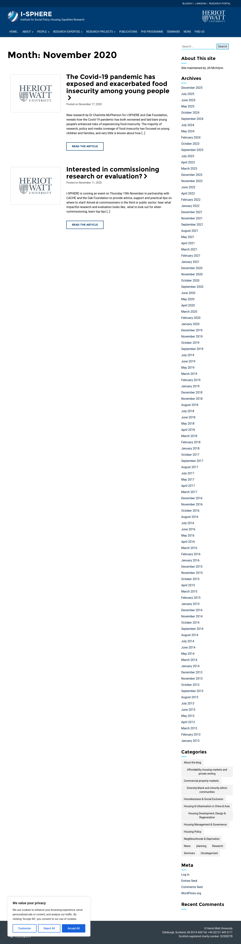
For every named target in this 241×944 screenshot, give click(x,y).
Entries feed (189, 881)
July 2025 (187, 94)
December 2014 (192, 610)
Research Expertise (68, 31)
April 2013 (188, 722)
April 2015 (188, 585)
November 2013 (192, 678)
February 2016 (191, 554)
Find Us (199, 31)
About (27, 31)
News (187, 31)
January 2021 (190, 262)
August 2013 (189, 697)
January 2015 (190, 604)
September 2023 (192, 150)
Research (217, 846)
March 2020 (189, 311)
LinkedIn (200, 3)
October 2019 (190, 343)
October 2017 (190, 454)
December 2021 (192, 212)
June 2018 (188, 417)
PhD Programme (152, 31)
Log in (185, 874)
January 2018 (190, 448)
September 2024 (192, 119)
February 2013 (191, 734)
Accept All (74, 928)
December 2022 (192, 175)
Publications (128, 31)
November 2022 (192, 181)
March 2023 (189, 168)
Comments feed (192, 887)
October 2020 (190, 280)
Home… (14, 31)
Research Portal (220, 3)
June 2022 (188, 187)
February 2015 (191, 597)
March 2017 (189, 492)
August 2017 (189, 467)
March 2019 (189, 374)
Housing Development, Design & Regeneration (207, 815)
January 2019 (190, 386)
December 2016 (192, 498)
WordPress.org (191, 893)
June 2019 (188, 361)
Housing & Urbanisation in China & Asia (207, 806)
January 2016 (190, 560)
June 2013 (188, 709)
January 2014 (190, 666)
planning (201, 846)
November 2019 (192, 336)
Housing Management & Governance (205, 824)
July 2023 (187, 156)
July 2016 (187, 523)
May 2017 (187, 479)
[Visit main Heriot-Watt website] (213, 16)
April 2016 (188, 542)
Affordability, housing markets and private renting (207, 771)
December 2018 (192, 392)
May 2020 (187, 299)
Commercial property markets (201, 780)
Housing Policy (192, 831)
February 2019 (191, 380)
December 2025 (192, 88)
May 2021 (187, 237)
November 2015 (192, 573)
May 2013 (187, 716)
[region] (49, 916)
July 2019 (187, 355)
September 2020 (192, 287)
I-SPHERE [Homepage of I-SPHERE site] (36, 14)
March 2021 (189, 249)
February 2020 (191, 318)
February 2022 (191, 199)
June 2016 (188, 529)
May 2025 (187, 106)
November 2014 (192, 616)
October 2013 (190, 685)
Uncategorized (209, 853)
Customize (24, 928)
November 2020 (192, 274)
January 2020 (190, 324)
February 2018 (191, 442)
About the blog (192, 762)
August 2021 (189, 231)
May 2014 (187, 653)
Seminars (173, 31)
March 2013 (189, 728)
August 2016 (189, 517)
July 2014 (187, 641)
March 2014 (189, 660)
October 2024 (190, 112)
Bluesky (187, 3)
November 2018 (192, 398)
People (43, 31)
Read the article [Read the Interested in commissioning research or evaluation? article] (85, 224)
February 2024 (191, 137)
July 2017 (187, 473)
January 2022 (190, 206)
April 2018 (188, 430)
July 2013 (187, 703)
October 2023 (190, 143)
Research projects (100, 31)
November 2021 (192, 218)
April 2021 (188, 243)
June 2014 (188, 647)
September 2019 (192, 349)
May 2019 (187, 367)
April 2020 (188, 305)
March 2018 (189, 436)
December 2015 (192, 566)
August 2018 (189, 405)
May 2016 (187, 535)
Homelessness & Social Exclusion (203, 799)
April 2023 (188, 162)
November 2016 (192, 504)
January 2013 (190, 741)
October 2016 (190, 510)
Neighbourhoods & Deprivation (202, 838)
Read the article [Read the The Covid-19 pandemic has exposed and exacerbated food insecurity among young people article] (85, 146)
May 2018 (187, 423)
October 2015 (190, 579)
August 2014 (189, 635)
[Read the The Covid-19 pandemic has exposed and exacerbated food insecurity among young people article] (35, 93)
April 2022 (188, 193)
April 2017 (188, 486)
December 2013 (192, 672)
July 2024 (187, 125)
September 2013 (192, 691)
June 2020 (188, 293)
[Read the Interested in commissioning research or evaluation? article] (35, 186)
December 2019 (192, 330)
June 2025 (188, 100)
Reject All (49, 928)
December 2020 (192, 268)
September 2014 (192, 629)
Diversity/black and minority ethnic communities (207, 789)
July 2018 (187, 411)
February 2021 (191, 255)
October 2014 (190, 622)
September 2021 (192, 224)
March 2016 (189, 548)
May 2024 (187, 131)
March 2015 (189, 591)
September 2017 (192, 461)
